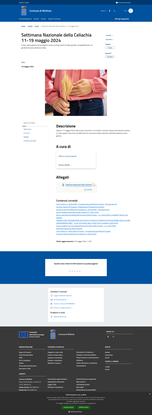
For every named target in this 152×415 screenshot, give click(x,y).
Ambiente (79, 360)
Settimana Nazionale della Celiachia (69, 228)
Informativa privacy (83, 384)
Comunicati (109, 355)
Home (23, 26)
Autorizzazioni (81, 366)
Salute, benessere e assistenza (86, 363)
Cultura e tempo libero (55, 355)
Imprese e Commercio (55, 358)
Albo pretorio (80, 382)
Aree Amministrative (26, 355)
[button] (76, 412)
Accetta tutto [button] (68, 407)
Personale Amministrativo (28, 366)
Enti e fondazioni (24, 360)
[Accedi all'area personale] (123, 2)
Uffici (21, 358)
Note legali (80, 387)
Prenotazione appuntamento (57, 379)
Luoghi (107, 367)
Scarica (88, 189)
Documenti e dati (24, 368)
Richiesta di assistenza (55, 387)
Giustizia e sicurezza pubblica (86, 355)
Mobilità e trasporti (54, 363)
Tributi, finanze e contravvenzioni (87, 357)
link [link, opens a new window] (95, 403)
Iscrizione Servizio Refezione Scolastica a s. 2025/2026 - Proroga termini (83, 209)
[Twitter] (113, 10)
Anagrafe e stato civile (55, 352)
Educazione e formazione (84, 352)
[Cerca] (130, 10)
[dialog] (76, 403)
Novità (30, 26)
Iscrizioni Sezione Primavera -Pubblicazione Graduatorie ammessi (80, 207)
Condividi (110, 35)
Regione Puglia (24, 2)
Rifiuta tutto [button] (83, 407)
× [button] (150, 394)
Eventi (107, 369)
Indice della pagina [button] (29, 123)
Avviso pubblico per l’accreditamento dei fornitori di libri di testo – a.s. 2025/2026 (86, 226)
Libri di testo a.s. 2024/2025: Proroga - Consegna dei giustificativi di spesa (83, 231)
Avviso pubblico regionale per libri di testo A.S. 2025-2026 (77, 212)
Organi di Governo (25, 352)
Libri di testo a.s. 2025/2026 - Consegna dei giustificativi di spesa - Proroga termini (86, 204)
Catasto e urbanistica (55, 360)
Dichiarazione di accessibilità (86, 390)
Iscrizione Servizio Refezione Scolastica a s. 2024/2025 (76, 234)
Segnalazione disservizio (56, 382)
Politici (21, 363)
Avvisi (37, 26)
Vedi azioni (110, 39)
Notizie (107, 352)
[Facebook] (109, 10)
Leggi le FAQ (52, 384)
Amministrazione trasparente (86, 379)
